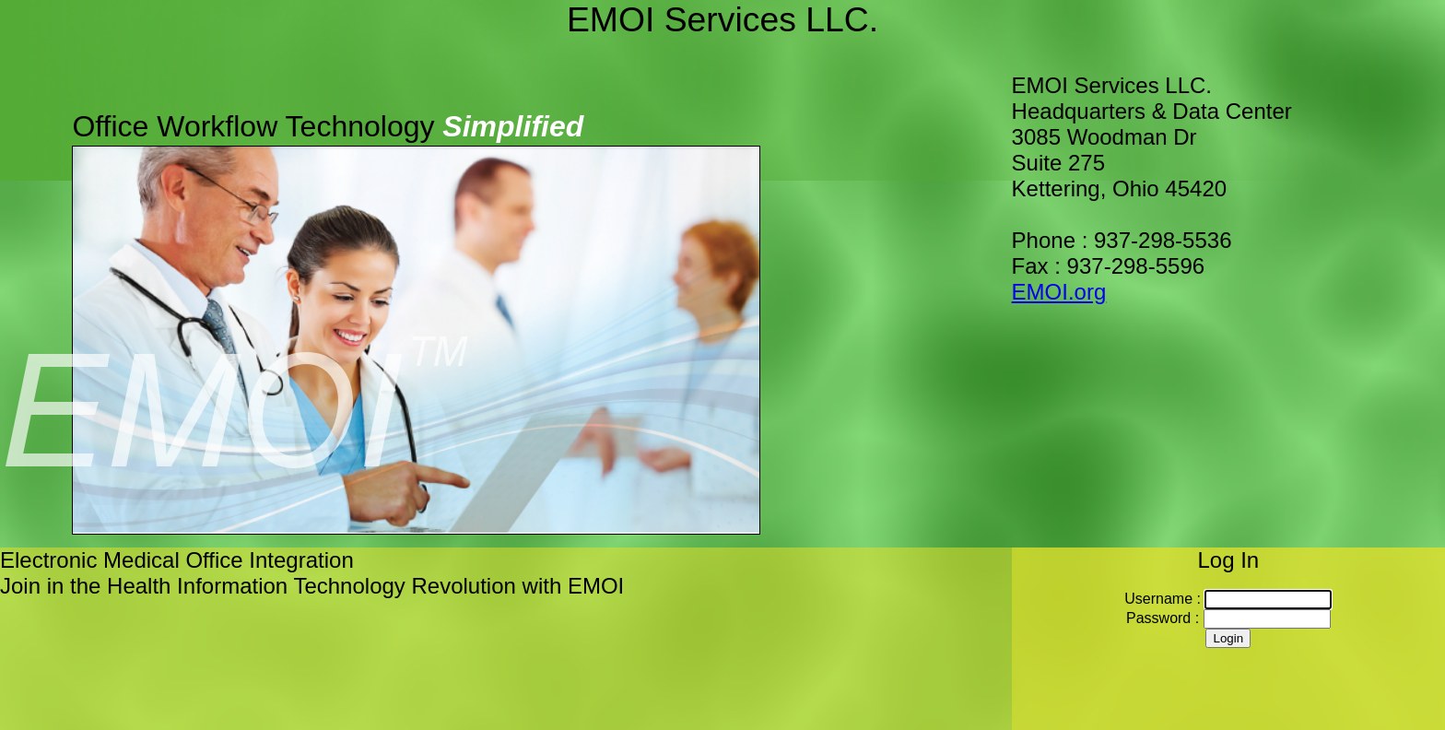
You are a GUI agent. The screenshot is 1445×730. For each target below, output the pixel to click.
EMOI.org (1059, 291)
